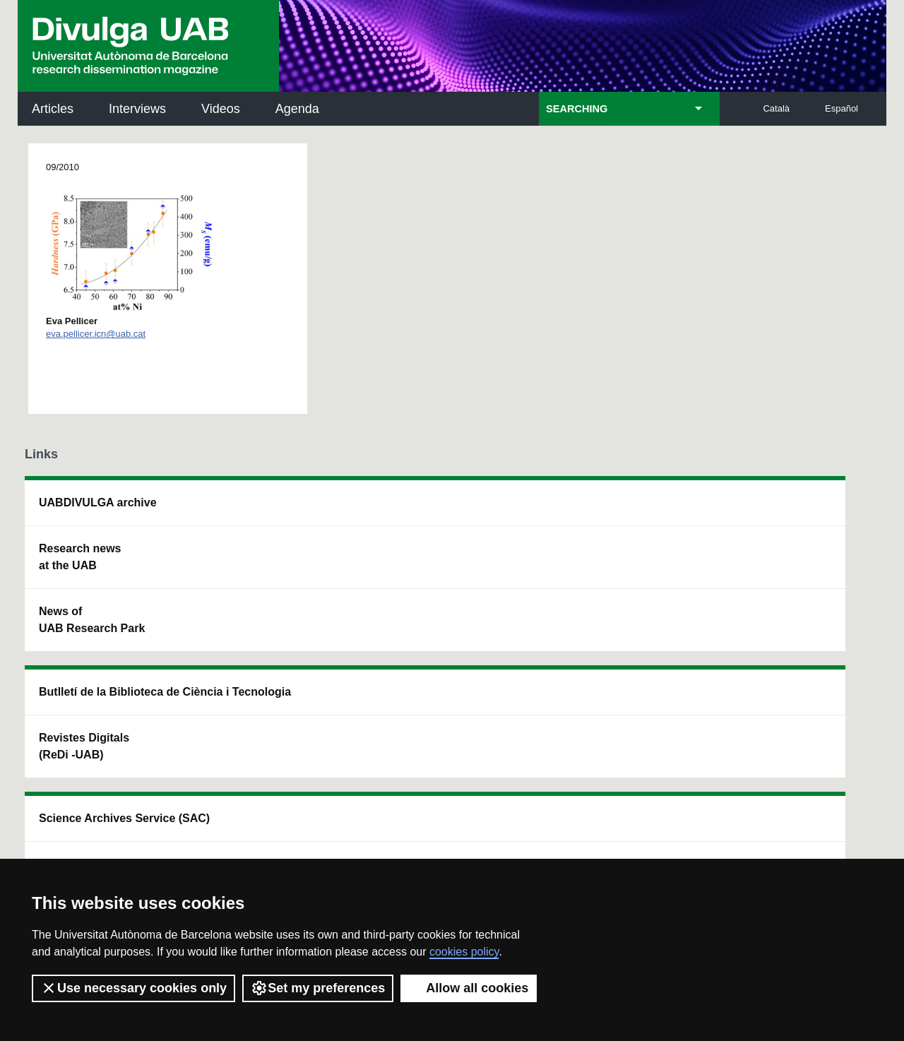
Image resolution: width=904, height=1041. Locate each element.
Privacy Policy (419, 824)
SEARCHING (576, 108)
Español (841, 108)
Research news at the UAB (80, 556)
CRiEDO (573, 645)
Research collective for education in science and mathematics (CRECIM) (619, 582)
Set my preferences (318, 988)
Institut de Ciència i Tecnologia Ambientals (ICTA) (783, 582)
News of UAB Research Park (92, 619)
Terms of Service (225, 837)
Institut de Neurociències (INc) (789, 510)
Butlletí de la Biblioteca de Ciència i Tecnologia (272, 510)
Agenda (297, 109)
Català (776, 108)
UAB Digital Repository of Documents (443, 573)
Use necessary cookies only (133, 988)
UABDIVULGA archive (98, 502)
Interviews (137, 109)
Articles (52, 109)
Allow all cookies (468, 988)
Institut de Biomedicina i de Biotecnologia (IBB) (787, 653)
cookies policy (464, 952)
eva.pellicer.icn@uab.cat (95, 333)
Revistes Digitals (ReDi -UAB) (255, 573)
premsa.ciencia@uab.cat (530, 746)
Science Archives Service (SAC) (427, 510)
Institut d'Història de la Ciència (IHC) (612, 510)
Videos (220, 109)
